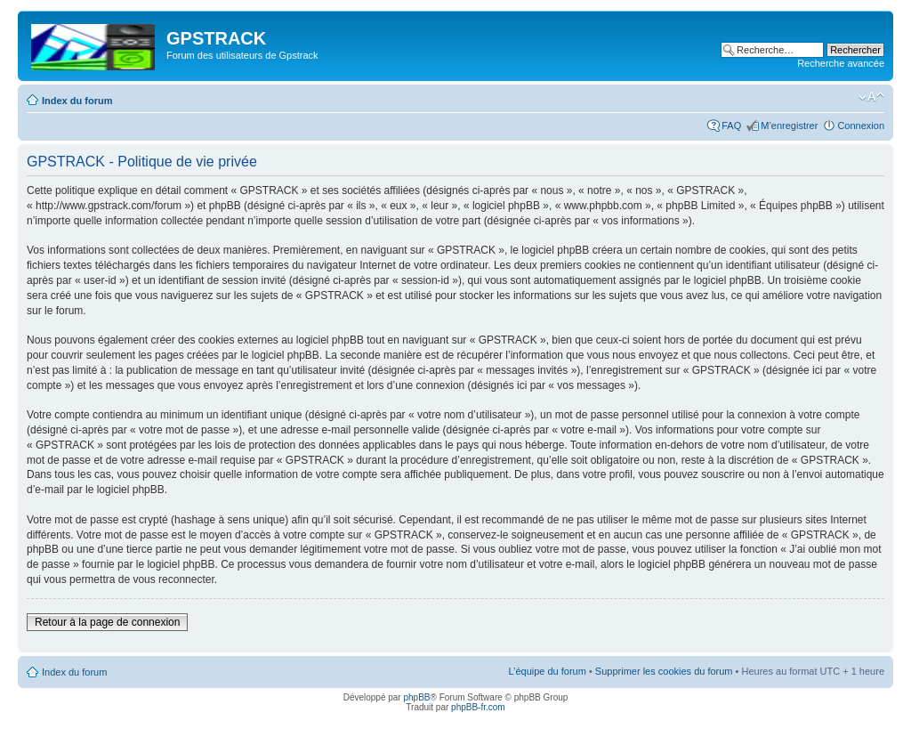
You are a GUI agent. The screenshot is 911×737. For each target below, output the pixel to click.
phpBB (416, 697)
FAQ (731, 125)
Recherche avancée (840, 63)
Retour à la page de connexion (107, 622)
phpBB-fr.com (478, 707)
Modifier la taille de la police (871, 97)
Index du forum (77, 100)
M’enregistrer (789, 125)
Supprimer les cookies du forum (664, 671)
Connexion (860, 125)
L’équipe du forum (546, 671)
